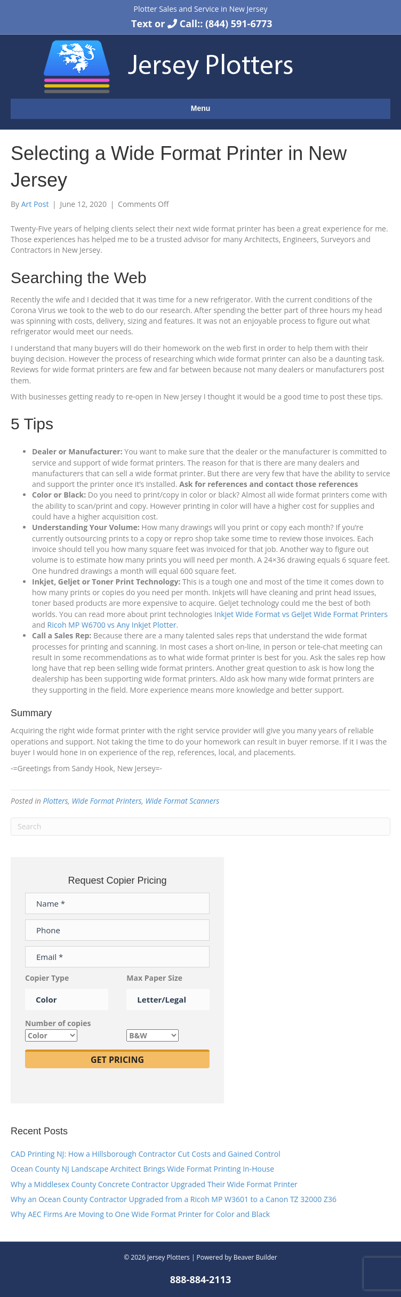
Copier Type (66, 989)
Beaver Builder (255, 1257)
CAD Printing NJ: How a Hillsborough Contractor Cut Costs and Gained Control (145, 1154)
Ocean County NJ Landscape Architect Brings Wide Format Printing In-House (142, 1169)
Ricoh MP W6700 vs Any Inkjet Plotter (112, 625)
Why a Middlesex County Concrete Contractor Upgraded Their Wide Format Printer (154, 1184)
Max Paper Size (168, 989)
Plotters (55, 801)
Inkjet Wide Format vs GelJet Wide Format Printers (301, 614)
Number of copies (58, 1029)
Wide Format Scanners (183, 801)
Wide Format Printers (107, 801)
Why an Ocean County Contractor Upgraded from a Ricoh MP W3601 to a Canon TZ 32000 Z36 (173, 1199)
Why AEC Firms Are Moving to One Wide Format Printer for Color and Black (140, 1214)
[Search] (200, 827)
